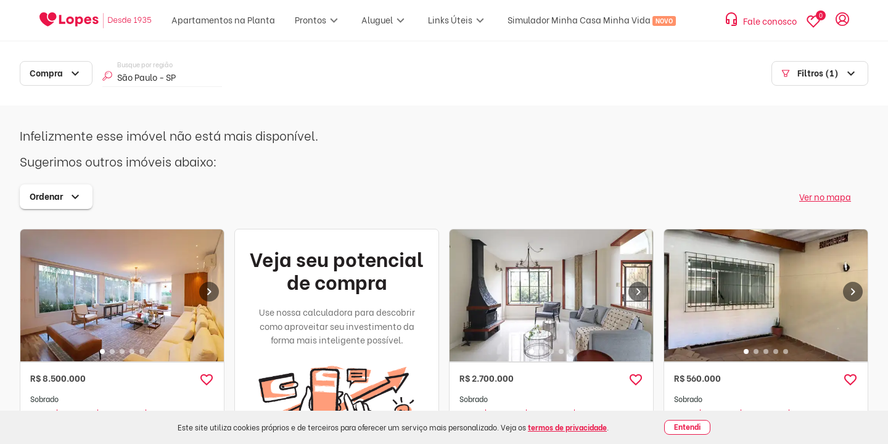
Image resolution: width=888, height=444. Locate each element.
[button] (206, 379)
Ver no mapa (825, 196)
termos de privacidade (567, 427)
